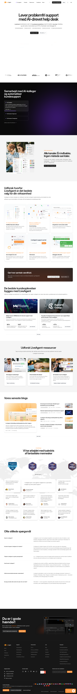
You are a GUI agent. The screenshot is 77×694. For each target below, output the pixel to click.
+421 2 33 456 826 (10, 671)
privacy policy (8, 687)
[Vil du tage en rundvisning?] (15, 372)
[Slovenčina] (68, 684)
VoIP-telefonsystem (63, 652)
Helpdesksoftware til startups (65, 663)
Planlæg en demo (34, 32)
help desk (46, 294)
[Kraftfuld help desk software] (15, 218)
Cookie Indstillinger (27, 690)
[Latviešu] (54, 684)
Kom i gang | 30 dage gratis (50, 165)
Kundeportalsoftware (63, 661)
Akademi (47, 652)
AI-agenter (19, 2)
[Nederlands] (56, 684)
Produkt (26, 2)
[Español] (35, 684)
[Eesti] (37, 684)
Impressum (33, 656)
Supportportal (19, 647)
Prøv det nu (43, 32)
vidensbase (46, 161)
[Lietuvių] (51, 684)
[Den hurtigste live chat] (15, 248)
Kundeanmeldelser (34, 652)
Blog (46, 647)
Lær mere (8, 109)
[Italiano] (47, 684)
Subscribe (70, 671)
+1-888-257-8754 (9, 673)
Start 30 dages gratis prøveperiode (10, 631)
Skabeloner (47, 654)
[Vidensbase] (38, 248)
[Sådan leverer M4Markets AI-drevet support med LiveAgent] (21, 314)
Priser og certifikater (34, 649)
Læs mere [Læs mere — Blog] (38, 436)
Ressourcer (32, 2)
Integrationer (6, 655)
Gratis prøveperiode (57, 2)
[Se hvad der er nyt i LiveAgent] (62, 372)
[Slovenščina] (70, 684)
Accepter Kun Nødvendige (16, 690)
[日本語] (49, 684)
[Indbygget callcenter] (62, 248)
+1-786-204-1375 (9, 676)
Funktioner (6, 652)
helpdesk (31, 275)
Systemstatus (18, 652)
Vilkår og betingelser (45, 691)
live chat (55, 24)
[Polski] (60, 684)
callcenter (10, 277)
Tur (4, 657)
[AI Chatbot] (52, 111)
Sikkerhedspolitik (53, 691)
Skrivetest (47, 656)
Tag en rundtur (64, 276)
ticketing (35, 539)
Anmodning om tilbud (20, 656)
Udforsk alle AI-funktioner (10, 122)
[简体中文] (48, 685)
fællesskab (14, 625)
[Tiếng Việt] (46, 685)
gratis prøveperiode (18, 556)
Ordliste (46, 649)
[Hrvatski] (43, 684)
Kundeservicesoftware (64, 649)
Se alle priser (38, 474)
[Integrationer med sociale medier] (62, 218)
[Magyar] (45, 684)
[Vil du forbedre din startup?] (38, 372)
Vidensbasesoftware (63, 647)
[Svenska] (72, 684)
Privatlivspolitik (61, 691)
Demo (64, 2)
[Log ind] (68, 2)
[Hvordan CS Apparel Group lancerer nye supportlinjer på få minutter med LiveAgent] (56, 314)
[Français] (41, 684)
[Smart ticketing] (38, 218)
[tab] (16, 106)
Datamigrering (19, 649)
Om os (32, 647)
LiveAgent (17, 24)
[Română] (64, 684)
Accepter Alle (6, 690)
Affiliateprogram (34, 654)
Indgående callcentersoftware (65, 656)
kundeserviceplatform (38, 24)
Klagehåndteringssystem (64, 659)
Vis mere (38, 334)
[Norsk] (58, 684)
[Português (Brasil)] (62, 684)
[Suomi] (39, 684)
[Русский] (66, 684)
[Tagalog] (44, 685)
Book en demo (22, 631)
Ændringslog (18, 654)
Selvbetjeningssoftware (64, 654)
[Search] (50, 2)
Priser (5, 650)
